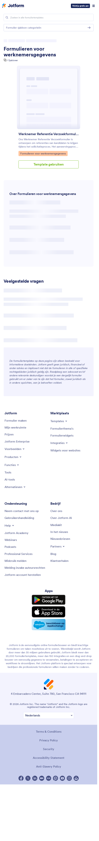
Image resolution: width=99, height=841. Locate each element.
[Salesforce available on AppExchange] (48, 624)
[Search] (7, 17)
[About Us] (56, 510)
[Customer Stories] (59, 560)
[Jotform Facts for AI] (61, 517)
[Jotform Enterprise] (17, 441)
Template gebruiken (49, 164)
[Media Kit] (56, 524)
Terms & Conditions (48, 731)
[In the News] (59, 531)
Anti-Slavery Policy (48, 766)
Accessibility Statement (48, 758)
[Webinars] (11, 539)
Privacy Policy (48, 740)
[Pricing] (9, 434)
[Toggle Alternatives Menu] (15, 487)
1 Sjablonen (12, 60)
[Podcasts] (10, 546)
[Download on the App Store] (48, 611)
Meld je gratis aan (80, 5)
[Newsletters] (60, 538)
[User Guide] (19, 517)
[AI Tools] (10, 479)
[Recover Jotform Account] (23, 574)
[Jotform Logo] (13, 6)
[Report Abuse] (15, 560)
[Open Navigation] (93, 6)
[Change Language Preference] (48, 715)
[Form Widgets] (61, 435)
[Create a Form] (16, 420)
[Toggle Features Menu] (12, 465)
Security (48, 749)
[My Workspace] (15, 427)
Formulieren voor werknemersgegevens (30, 51)
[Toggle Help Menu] (10, 525)
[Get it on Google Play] (48, 600)
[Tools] (8, 472)
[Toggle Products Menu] (13, 457)
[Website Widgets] (65, 450)
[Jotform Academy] (16, 532)
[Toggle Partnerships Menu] (57, 546)
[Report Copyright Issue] (25, 567)
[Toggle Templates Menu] (59, 421)
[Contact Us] (22, 510)
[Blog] (53, 553)
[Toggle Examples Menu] (15, 449)
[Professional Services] (18, 553)
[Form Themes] (61, 428)
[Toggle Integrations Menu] (59, 443)
